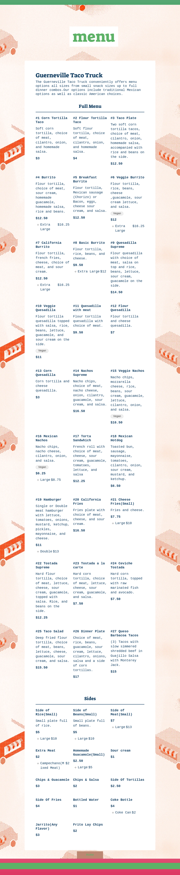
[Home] (90, 855)
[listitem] (52, 227)
